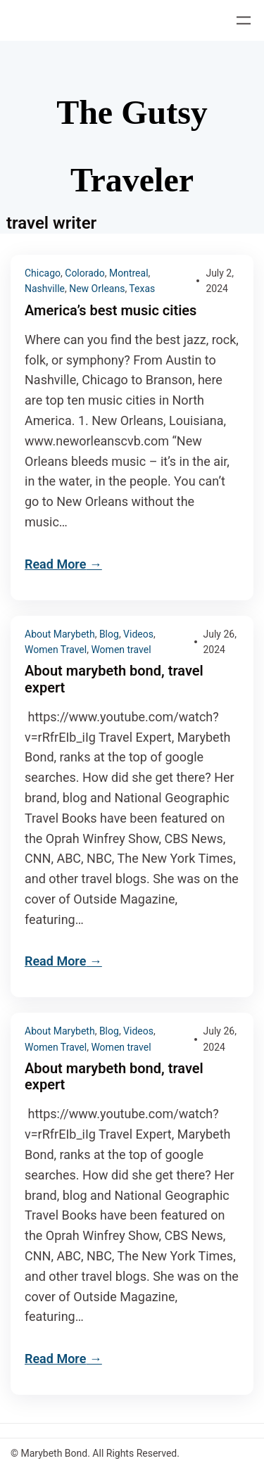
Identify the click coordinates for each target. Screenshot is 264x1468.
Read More (55, 564)
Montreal (129, 273)
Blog (109, 634)
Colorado (84, 273)
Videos (138, 634)
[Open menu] (243, 20)
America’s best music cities (110, 311)
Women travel (121, 649)
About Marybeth (60, 634)
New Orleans (97, 288)
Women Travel (56, 649)
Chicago (43, 273)
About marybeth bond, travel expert (114, 679)
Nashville (45, 288)
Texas (142, 288)
